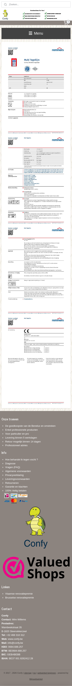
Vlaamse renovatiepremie (19, 593)
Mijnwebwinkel (36, 679)
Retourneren (12, 483)
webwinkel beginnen (47, 673)
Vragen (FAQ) (12, 467)
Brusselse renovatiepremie (19, 597)
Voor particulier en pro (17, 433)
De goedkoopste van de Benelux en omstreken (30, 425)
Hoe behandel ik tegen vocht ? (21, 459)
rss (34, 673)
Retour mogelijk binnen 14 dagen (23, 441)
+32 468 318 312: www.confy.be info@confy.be (13, 639)
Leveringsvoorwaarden (17, 479)
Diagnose (10, 463)
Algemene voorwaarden (18, 471)
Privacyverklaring (14, 475)
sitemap (27, 673)
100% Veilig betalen (15, 490)
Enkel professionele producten (21, 429)
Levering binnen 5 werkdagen (21, 437)
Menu (36, 33)
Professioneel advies (16, 445)
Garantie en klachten (16, 486)
